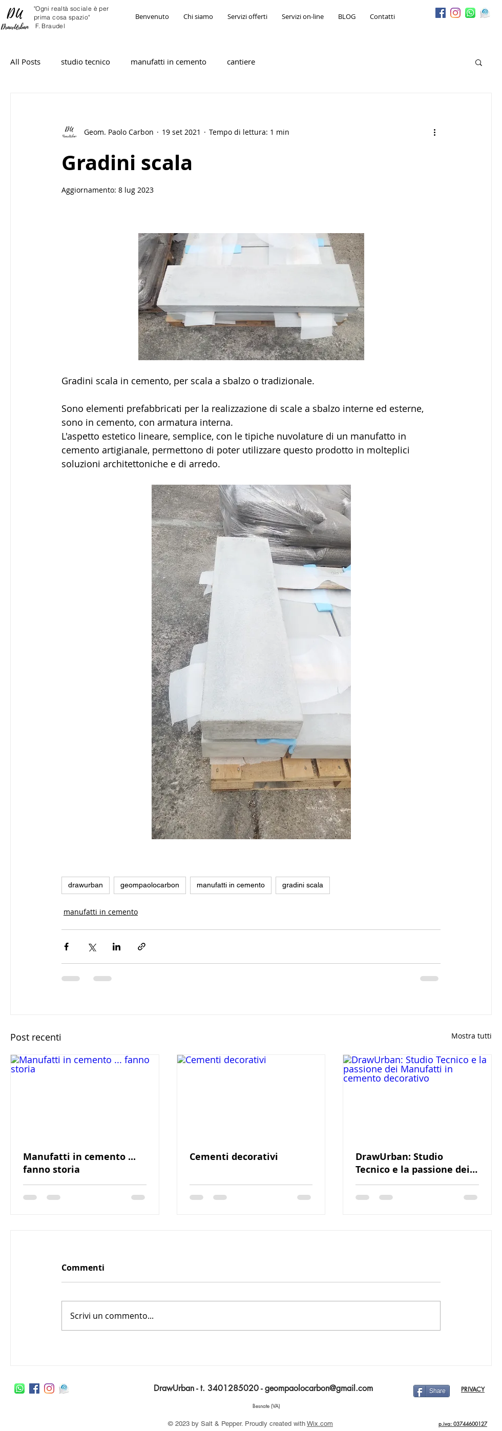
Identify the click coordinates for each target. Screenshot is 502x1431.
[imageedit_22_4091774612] (485, 13)
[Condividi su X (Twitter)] (91, 946)
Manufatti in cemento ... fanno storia (79, 1163)
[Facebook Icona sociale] (440, 13)
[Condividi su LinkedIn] (116, 946)
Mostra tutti (471, 1036)
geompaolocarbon (149, 885)
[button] (479, 62)
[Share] (431, 1391)
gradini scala (302, 885)
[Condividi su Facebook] (66, 946)
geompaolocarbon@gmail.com (319, 1388)
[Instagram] (455, 13)
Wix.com (320, 1423)
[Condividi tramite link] (142, 946)
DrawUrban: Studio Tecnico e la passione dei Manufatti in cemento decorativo (412, 1163)
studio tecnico (85, 61)
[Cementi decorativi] (251, 1096)
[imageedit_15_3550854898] (470, 13)
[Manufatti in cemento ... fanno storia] (85, 1096)
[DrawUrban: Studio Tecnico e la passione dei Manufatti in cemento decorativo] (417, 1096)
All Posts (25, 61)
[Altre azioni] (434, 132)
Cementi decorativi (234, 1156)
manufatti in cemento (168, 61)
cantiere (241, 61)
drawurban (85, 885)
